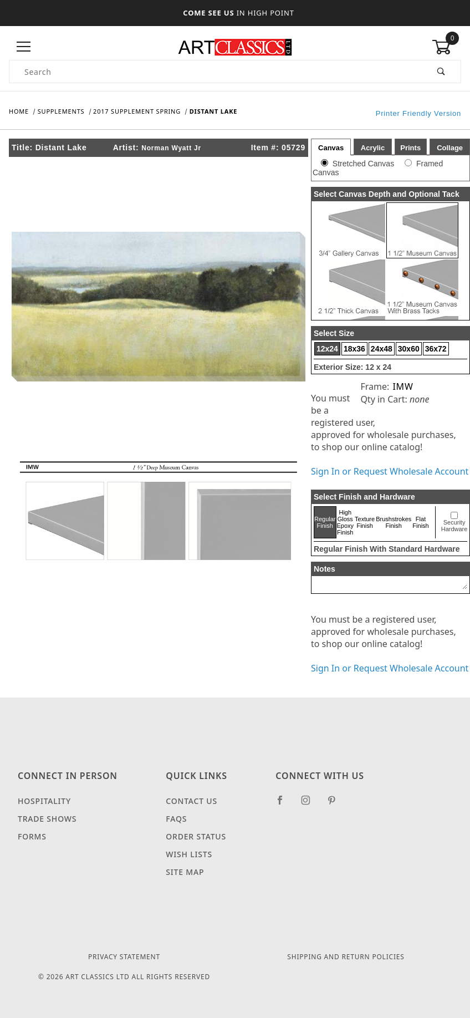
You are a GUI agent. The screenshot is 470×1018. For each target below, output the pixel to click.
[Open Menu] (23, 47)
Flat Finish (420, 522)
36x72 (436, 348)
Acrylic (373, 148)
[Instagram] (310, 804)
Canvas (331, 148)
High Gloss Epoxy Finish (345, 522)
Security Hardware (454, 525)
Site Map (185, 872)
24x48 (381, 348)
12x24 (327, 348)
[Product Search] (215, 71)
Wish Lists (189, 854)
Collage (450, 148)
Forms (32, 836)
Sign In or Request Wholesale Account (389, 471)
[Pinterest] (336, 804)
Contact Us (191, 801)
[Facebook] (284, 804)
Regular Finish (325, 522)
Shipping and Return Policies (345, 956)
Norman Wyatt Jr (171, 148)
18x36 (354, 348)
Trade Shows (47, 818)
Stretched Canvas (363, 163)
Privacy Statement (124, 956)
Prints (410, 148)
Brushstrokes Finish (393, 522)
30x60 (409, 348)
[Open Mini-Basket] (446, 47)
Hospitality (44, 801)
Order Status (196, 836)
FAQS (176, 818)
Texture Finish (365, 522)
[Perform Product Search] (441, 71)
